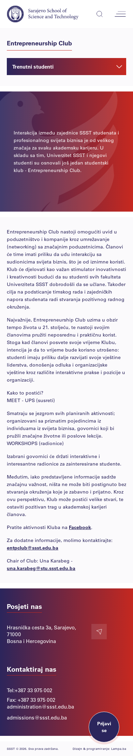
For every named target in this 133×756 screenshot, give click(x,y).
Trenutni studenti (67, 66)
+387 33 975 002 (33, 690)
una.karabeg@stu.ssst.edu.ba (41, 568)
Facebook (80, 527)
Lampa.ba (118, 749)
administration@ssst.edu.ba (40, 706)
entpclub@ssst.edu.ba (32, 547)
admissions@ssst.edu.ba (37, 717)
